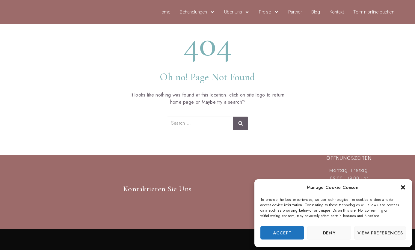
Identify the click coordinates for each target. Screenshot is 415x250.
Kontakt (337, 12)
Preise (268, 12)
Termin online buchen (373, 12)
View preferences (380, 233)
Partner (295, 12)
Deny (329, 233)
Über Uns (236, 12)
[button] (403, 187)
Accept (282, 233)
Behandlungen (197, 12)
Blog (315, 12)
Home (164, 12)
